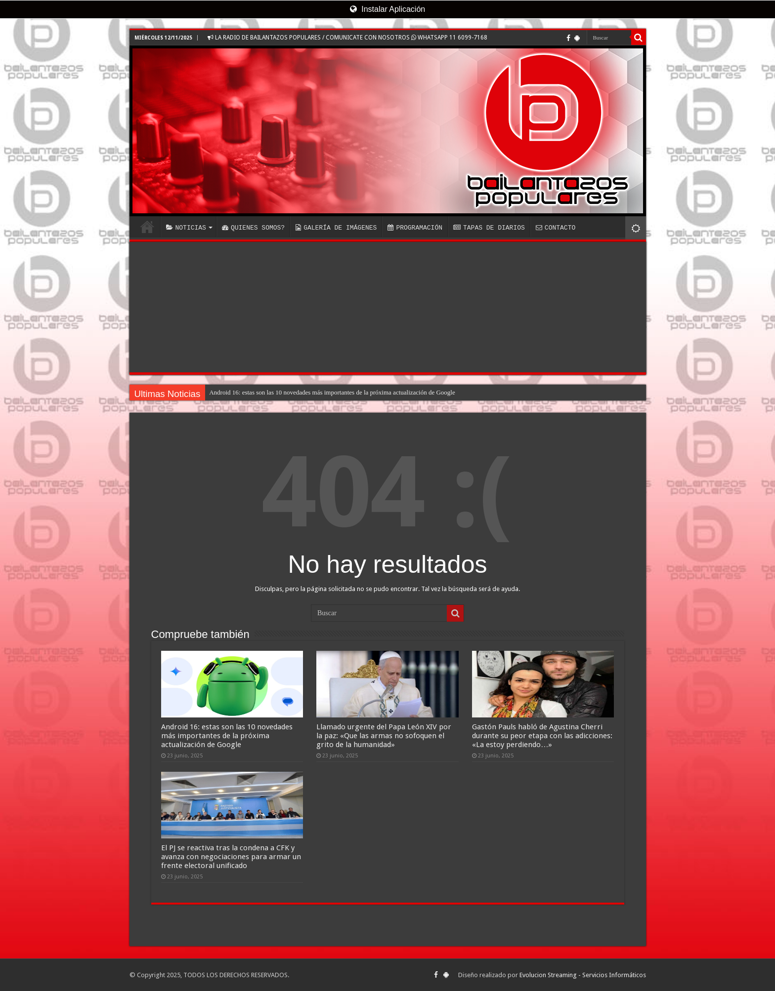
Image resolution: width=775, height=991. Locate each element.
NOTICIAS (186, 227)
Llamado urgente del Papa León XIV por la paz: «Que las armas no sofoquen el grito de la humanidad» (383, 735)
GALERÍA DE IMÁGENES (336, 227)
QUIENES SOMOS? (253, 227)
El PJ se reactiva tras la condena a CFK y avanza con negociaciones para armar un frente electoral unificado (231, 856)
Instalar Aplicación (387, 9)
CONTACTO (555, 227)
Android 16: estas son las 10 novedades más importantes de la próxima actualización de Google (332, 392)
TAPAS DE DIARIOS (489, 227)
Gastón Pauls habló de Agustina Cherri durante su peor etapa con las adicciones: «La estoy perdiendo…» (542, 735)
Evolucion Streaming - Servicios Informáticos (582, 975)
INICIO (147, 226)
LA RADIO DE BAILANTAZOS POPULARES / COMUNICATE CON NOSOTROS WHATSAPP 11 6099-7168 (347, 37)
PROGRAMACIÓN (415, 227)
